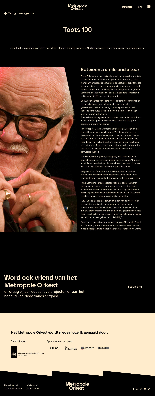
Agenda (127, 6)
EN (140, 7)
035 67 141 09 (32, 388)
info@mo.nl (31, 385)
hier (93, 47)
